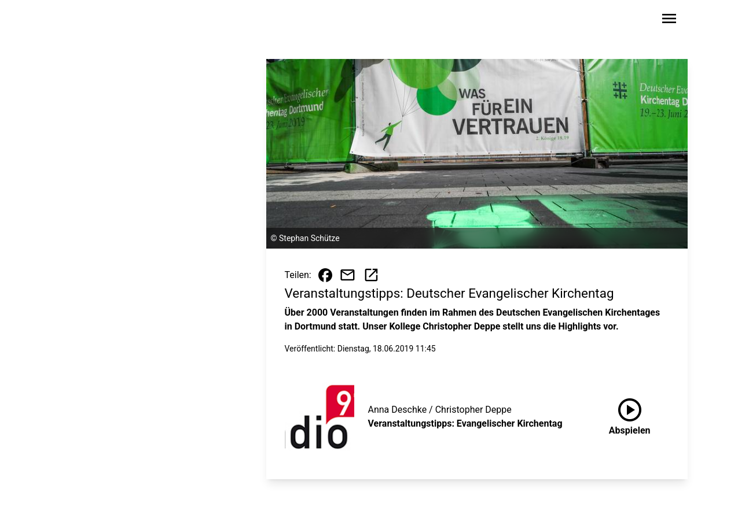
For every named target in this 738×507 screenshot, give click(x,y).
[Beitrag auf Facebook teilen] (325, 275)
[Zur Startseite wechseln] (88, 21)
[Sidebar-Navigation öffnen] (669, 20)
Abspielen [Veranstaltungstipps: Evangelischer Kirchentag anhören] (630, 414)
